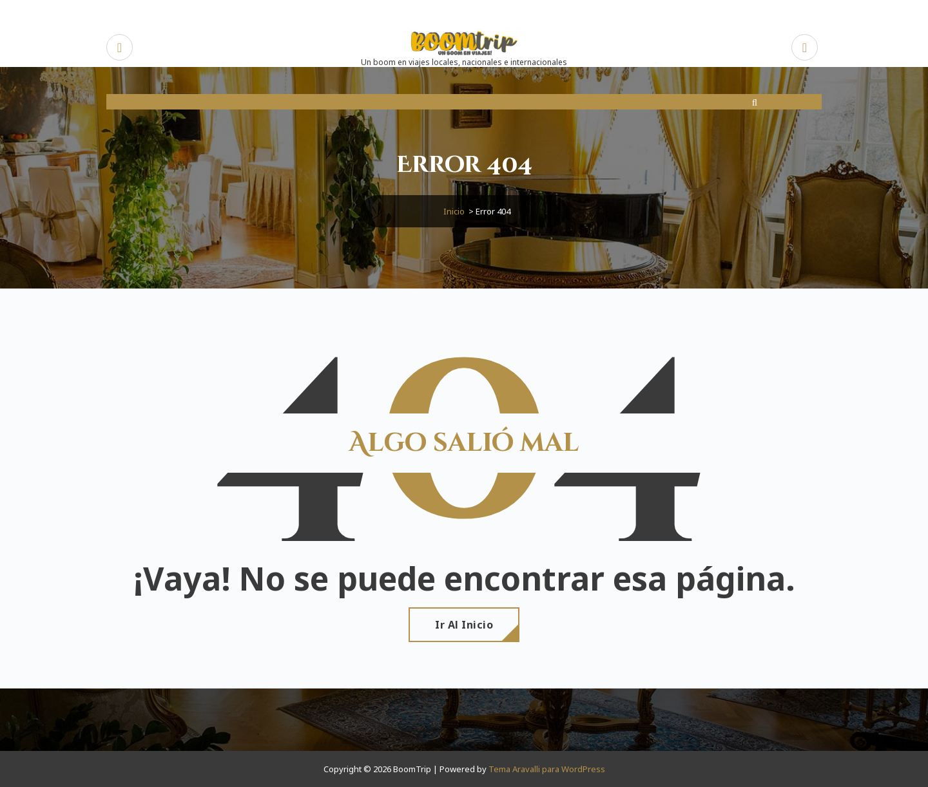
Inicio (454, 211)
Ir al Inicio (464, 625)
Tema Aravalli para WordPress (546, 769)
